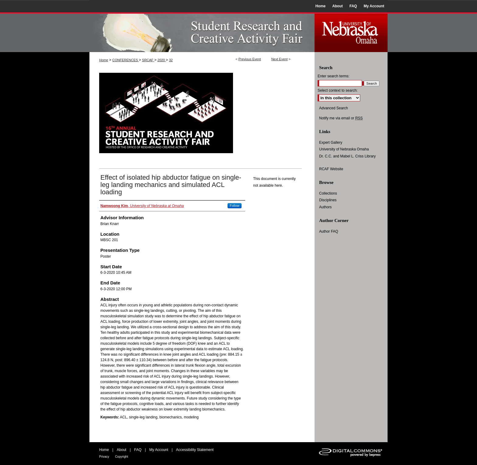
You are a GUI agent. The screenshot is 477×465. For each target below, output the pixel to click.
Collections (328, 193)
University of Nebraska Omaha (344, 149)
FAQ (137, 450)
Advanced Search (333, 108)
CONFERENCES (125, 60)
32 (170, 60)
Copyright (121, 456)
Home (103, 60)
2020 (162, 60)
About (121, 450)
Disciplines (327, 200)
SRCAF (148, 60)
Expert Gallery (330, 142)
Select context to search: (337, 90)
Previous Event (249, 59)
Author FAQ (328, 231)
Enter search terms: (334, 76)
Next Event (279, 59)
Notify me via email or (341, 118)
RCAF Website (331, 169)
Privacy (104, 456)
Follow (234, 205)
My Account (158, 450)
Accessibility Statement (195, 450)
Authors (325, 207)
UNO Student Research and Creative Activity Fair (202, 32)
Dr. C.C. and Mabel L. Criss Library (347, 156)
